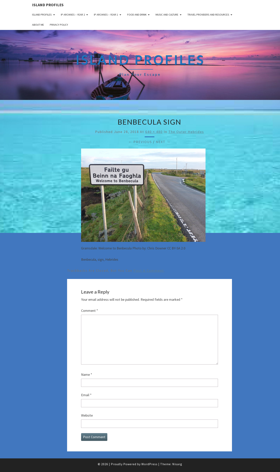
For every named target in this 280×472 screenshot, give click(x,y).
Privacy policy (59, 24)
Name (86, 374)
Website (87, 415)
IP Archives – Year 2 (73, 14)
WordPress (149, 464)
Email (86, 395)
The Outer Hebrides (186, 131)
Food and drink (137, 14)
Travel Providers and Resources (208, 14)
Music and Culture (167, 14)
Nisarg (177, 464)
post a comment (148, 270)
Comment (89, 310)
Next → (163, 142)
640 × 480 (154, 131)
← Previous (140, 142)
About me (38, 24)
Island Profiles (48, 4)
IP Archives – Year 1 (106, 14)
